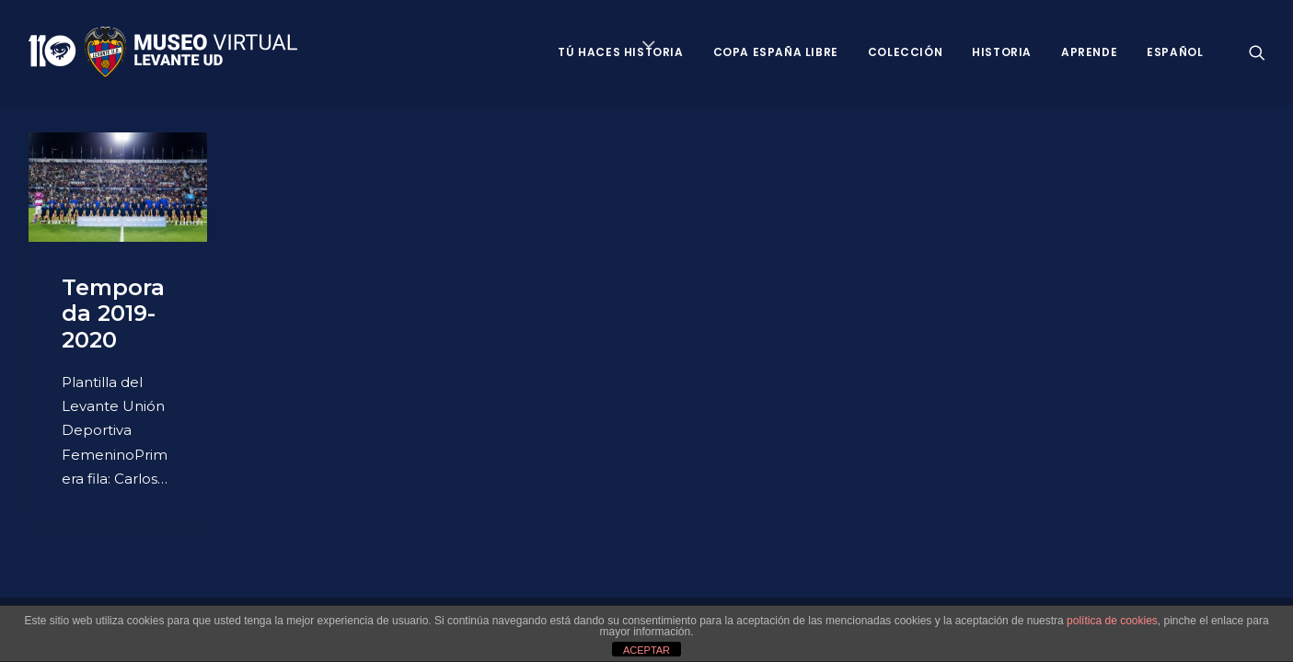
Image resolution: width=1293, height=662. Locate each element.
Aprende (1089, 52)
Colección (905, 52)
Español (1175, 52)
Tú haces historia (620, 52)
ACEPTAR (646, 650)
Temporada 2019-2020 (113, 314)
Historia (1002, 52)
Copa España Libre (775, 52)
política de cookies (1112, 620)
